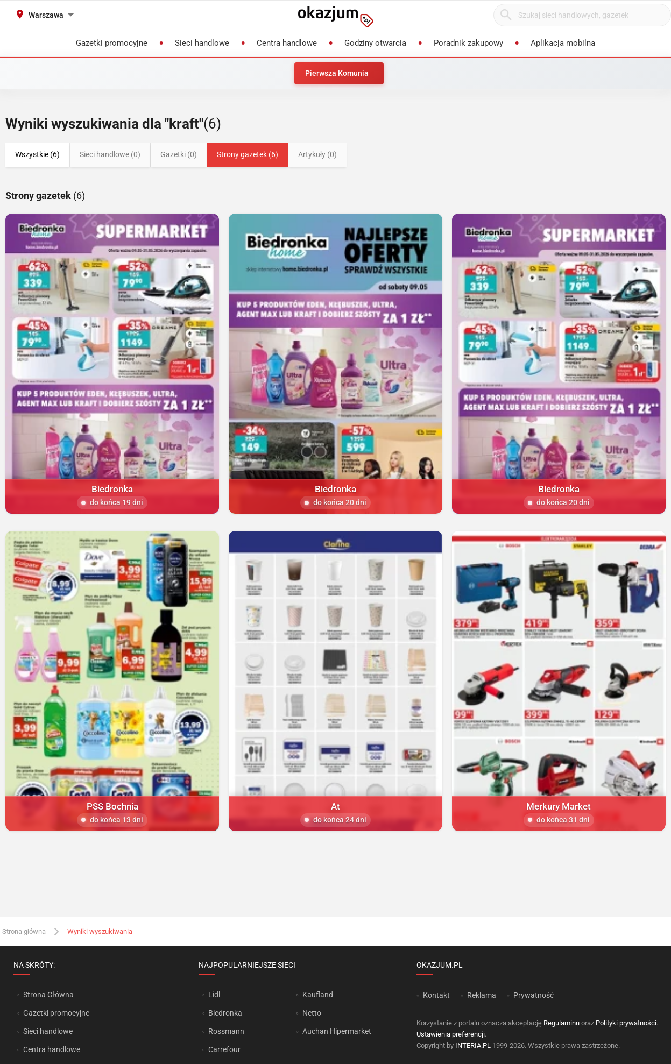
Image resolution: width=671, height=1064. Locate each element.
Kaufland (317, 994)
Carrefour (224, 1049)
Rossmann (226, 1031)
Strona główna (24, 931)
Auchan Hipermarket (336, 1031)
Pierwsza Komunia (337, 73)
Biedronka (225, 1013)
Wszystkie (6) (37, 154)
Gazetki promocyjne (56, 1013)
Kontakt (436, 995)
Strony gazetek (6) (247, 154)
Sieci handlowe (48, 1031)
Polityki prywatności (626, 1023)
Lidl (214, 994)
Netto (311, 1013)
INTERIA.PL (473, 1045)
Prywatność (533, 995)
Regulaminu (561, 1023)
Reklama (481, 995)
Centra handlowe (51, 1049)
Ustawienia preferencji (450, 1034)
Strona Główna (48, 994)
